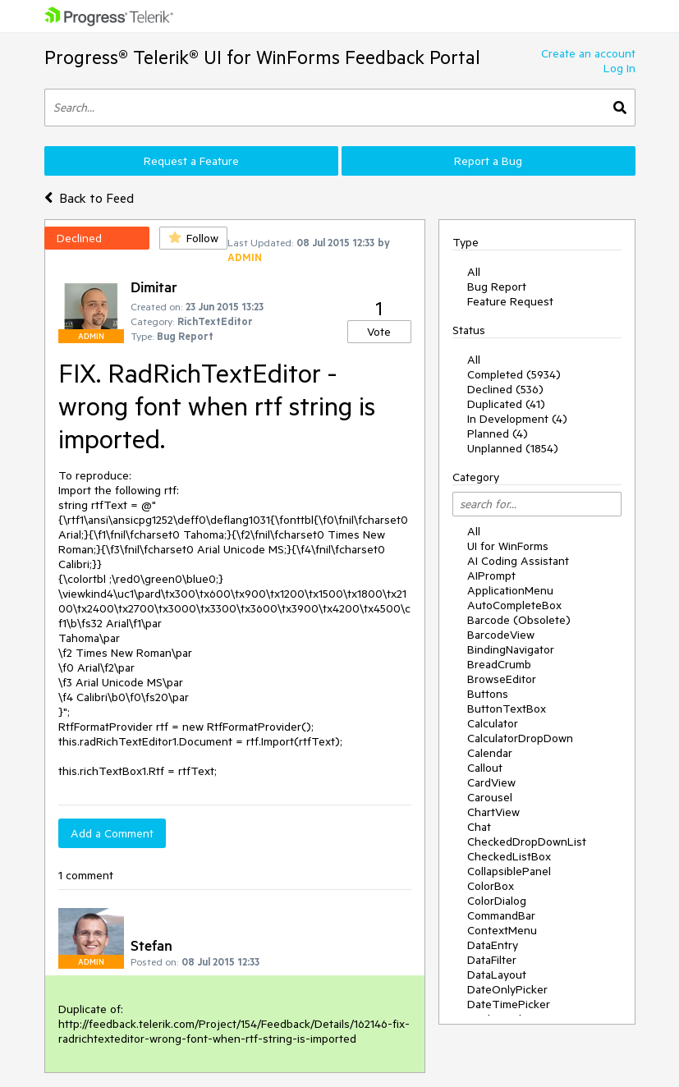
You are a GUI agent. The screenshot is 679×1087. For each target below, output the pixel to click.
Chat (479, 826)
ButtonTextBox (506, 708)
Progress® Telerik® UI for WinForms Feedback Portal (262, 57)
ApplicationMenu (510, 590)
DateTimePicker (508, 1004)
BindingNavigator (510, 649)
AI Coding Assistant (518, 560)
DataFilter (491, 959)
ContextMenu (502, 930)
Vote (379, 331)
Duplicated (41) (506, 404)
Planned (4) (497, 433)
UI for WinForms (507, 546)
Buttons (487, 693)
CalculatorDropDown (520, 738)
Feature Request (510, 301)
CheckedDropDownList (526, 841)
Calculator (492, 723)
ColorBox (490, 885)
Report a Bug (488, 161)
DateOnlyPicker (507, 989)
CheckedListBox (509, 856)
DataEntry (492, 945)
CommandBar (501, 915)
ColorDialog (496, 900)
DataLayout (496, 974)
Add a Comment (112, 833)
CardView (491, 782)
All (473, 271)
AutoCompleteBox (514, 605)
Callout (484, 767)
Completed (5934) (514, 374)
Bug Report (496, 286)
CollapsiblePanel (509, 871)
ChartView (493, 812)
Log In (619, 68)
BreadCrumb (499, 664)
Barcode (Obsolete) (519, 619)
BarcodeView (500, 634)
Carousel (489, 797)
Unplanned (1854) (512, 448)
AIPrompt (491, 575)
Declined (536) (505, 389)
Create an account (588, 53)
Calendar (489, 752)
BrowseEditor (501, 679)
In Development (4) (517, 418)
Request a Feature (191, 161)
